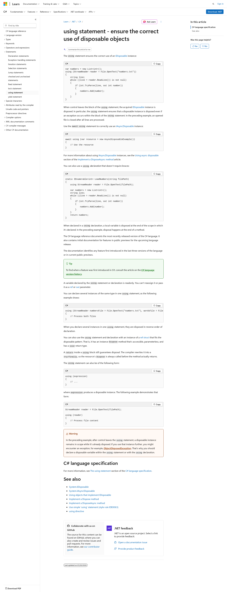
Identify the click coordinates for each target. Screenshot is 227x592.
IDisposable (121, 55)
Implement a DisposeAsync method (96, 159)
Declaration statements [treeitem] (18, 55)
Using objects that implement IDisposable (90, 494)
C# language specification (138, 470)
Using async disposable (147, 155)
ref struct (144, 337)
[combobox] (19, 25)
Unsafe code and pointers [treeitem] (17, 109)
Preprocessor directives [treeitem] (16, 113)
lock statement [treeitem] (14, 88)
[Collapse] (36, 19)
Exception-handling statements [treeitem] (22, 60)
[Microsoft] (5, 4)
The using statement (100, 470)
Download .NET (215, 11)
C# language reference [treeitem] (16, 31)
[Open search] (213, 4)
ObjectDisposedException (117, 448)
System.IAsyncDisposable (82, 490)
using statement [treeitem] (15, 92)
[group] (114, 315)
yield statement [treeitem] (15, 96)
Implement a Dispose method (84, 498)
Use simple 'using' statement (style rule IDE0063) (93, 507)
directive (76, 511)
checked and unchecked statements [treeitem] (19, 78)
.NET (73, 21)
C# (80, 21)
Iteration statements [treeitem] (17, 64)
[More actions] (160, 21)
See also (195, 30)
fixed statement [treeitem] (15, 84)
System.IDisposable (79, 486)
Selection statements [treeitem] (17, 68)
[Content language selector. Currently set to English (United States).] (16, 587)
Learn (66, 21)
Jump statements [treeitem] (15, 72)
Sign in (220, 3)
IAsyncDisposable (125, 126)
